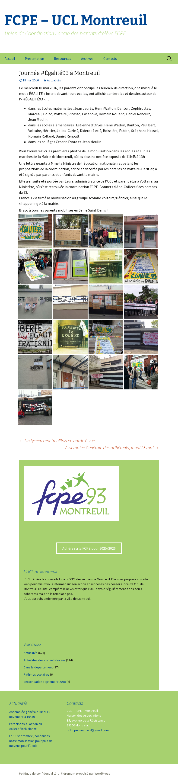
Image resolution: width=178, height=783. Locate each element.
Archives (87, 58)
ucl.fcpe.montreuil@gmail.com (88, 730)
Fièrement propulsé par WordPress (85, 773)
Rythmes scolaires (36, 674)
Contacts (110, 58)
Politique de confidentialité (38, 773)
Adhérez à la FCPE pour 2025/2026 (89, 548)
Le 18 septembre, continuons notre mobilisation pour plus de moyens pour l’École (31, 741)
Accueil (10, 58)
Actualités (54, 80)
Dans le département (38, 667)
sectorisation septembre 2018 (45, 682)
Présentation (34, 58)
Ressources (62, 58)
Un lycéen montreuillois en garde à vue (57, 440)
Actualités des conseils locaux (44, 660)
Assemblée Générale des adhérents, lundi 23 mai (112, 447)
